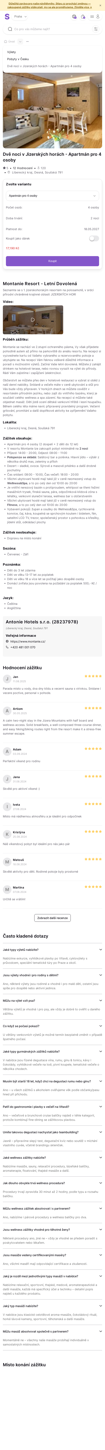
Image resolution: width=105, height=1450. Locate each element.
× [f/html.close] (100, 5)
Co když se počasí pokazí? (21, 1026)
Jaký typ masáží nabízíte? (20, 1306)
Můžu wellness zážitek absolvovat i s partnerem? (36, 1208)
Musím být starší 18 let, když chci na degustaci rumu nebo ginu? (47, 1081)
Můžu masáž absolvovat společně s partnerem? (35, 1331)
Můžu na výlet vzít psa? (19, 1000)
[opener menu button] (95, 16)
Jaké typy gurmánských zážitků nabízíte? (31, 1051)
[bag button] (82, 16)
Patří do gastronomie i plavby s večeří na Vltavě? (36, 1107)
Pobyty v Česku (18, 59)
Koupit (52, 261)
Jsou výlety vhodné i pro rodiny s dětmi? (30, 975)
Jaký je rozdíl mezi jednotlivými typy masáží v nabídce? (40, 1276)
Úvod (9, 41)
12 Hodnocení (23, 168)
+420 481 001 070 (20, 647)
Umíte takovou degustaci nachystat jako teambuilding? (40, 1132)
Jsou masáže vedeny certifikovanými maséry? (34, 1255)
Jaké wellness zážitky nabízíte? (24, 1157)
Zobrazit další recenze (52, 918)
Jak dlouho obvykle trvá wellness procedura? (34, 1183)
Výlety (11, 52)
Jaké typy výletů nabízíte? (20, 950)
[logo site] (7, 16)
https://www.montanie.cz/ (25, 641)
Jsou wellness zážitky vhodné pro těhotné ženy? (36, 1229)
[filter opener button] (95, 29)
